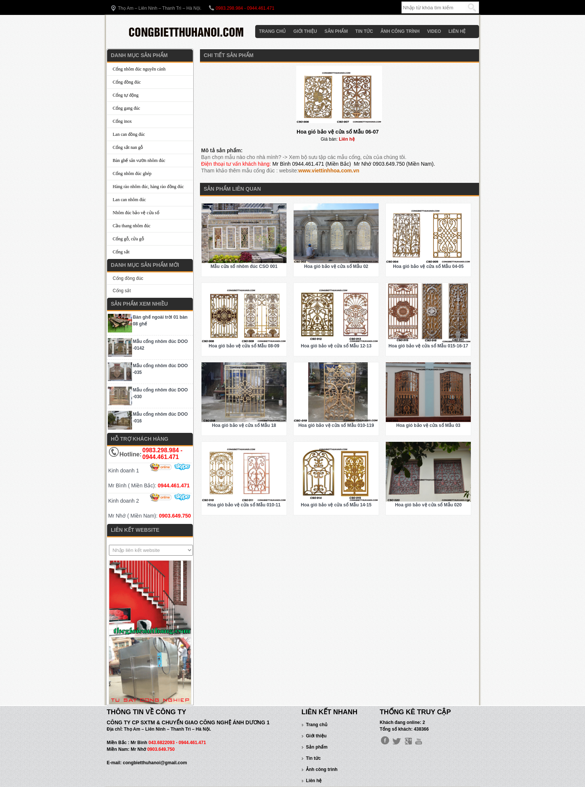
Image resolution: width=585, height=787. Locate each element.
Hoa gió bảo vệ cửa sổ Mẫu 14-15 (336, 505)
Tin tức (364, 31)
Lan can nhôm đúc (129, 199)
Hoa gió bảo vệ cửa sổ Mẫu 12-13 (336, 346)
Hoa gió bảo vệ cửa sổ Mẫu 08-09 (244, 346)
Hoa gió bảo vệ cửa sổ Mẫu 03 (428, 425)
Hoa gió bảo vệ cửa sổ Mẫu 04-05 (428, 266)
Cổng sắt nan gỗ (128, 147)
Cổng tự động (125, 95)
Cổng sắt (121, 251)
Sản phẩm (336, 31)
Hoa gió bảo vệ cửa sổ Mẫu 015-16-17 (428, 346)
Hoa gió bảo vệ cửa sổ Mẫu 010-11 (244, 505)
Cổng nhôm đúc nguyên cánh (139, 69)
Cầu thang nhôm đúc (131, 225)
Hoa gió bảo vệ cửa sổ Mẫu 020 (428, 505)
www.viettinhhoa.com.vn (329, 171)
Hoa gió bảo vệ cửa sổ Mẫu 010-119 (336, 425)
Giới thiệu (305, 31)
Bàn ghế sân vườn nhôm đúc (139, 160)
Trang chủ (272, 31)
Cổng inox (122, 121)
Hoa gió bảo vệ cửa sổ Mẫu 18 (244, 425)
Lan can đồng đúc (129, 134)
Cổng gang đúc (126, 108)
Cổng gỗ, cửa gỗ (128, 238)
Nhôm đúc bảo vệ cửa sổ (136, 212)
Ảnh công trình (400, 31)
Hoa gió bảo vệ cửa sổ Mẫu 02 (336, 266)
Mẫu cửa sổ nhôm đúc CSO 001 (243, 266)
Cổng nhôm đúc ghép (132, 173)
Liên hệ (457, 31)
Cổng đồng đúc (127, 82)
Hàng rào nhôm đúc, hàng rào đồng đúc (148, 186)
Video (434, 31)
